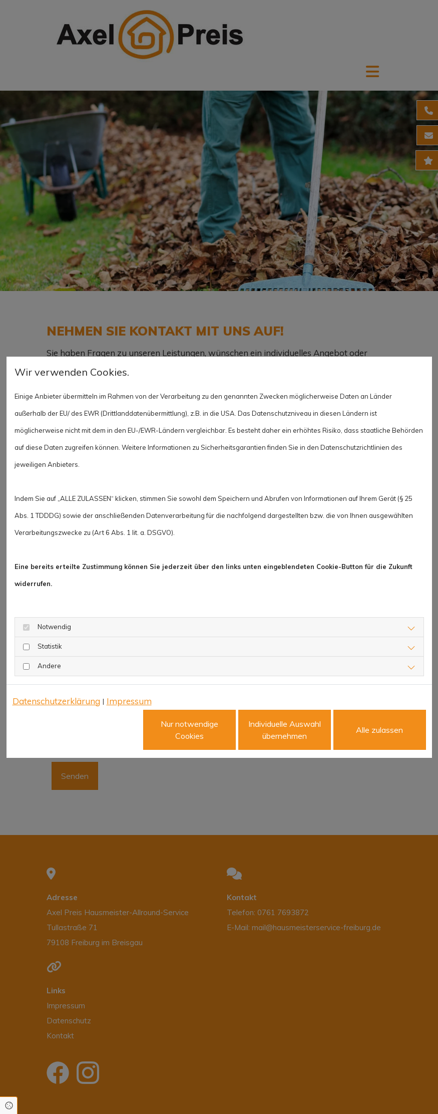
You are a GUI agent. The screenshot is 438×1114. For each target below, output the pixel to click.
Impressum (129, 701)
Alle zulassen (379, 730)
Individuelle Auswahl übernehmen (284, 730)
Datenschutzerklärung (56, 701)
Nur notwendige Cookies (189, 730)
